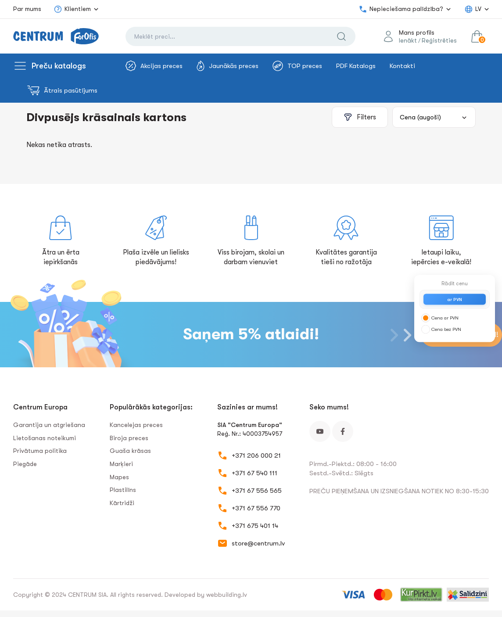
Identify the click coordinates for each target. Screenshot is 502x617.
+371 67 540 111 (254, 473)
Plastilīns (123, 489)
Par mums (27, 8)
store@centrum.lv (258, 543)
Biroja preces (129, 437)
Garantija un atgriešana (49, 424)
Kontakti (402, 66)
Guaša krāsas (130, 450)
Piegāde (25, 463)
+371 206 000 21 (256, 455)
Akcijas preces (154, 66)
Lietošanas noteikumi (44, 437)
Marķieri (121, 463)
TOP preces (297, 66)
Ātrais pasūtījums (62, 90)
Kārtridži (122, 502)
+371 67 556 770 (256, 508)
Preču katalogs (59, 65)
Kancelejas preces (136, 424)
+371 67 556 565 (257, 491)
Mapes (119, 477)
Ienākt (408, 40)
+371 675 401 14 (255, 526)
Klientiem (72, 9)
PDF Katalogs (356, 66)
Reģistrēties (439, 40)
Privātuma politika (40, 450)
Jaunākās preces (227, 66)
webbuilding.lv (226, 594)
